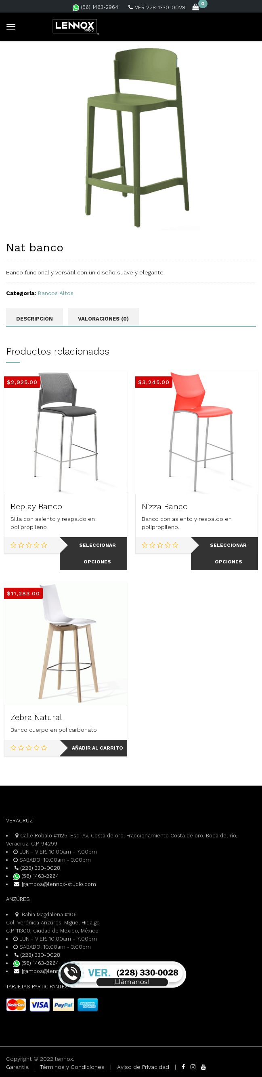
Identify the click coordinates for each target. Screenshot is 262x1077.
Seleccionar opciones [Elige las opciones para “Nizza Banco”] (228, 553)
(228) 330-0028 (36, 868)
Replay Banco (36, 506)
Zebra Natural (36, 717)
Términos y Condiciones (72, 1067)
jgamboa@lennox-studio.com (54, 884)
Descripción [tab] (34, 319)
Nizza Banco (165, 506)
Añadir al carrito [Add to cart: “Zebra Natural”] (97, 748)
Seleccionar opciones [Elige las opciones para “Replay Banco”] (97, 553)
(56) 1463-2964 (95, 7)
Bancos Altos (55, 293)
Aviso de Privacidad (143, 1067)
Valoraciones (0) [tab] (103, 319)
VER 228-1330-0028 (156, 7)
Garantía (17, 1067)
